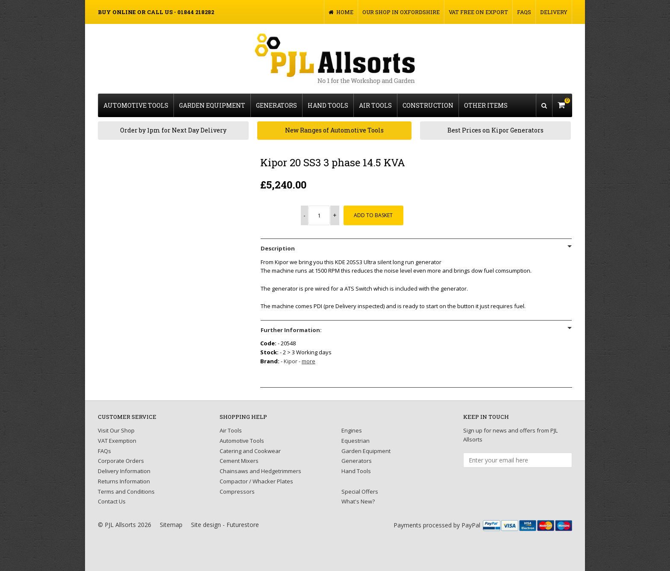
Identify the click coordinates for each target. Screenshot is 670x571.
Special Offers (359, 491)
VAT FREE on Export (478, 12)
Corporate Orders (121, 461)
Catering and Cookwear (250, 451)
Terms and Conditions (126, 491)
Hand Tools (328, 105)
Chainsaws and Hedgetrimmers (260, 471)
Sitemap (171, 525)
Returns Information (124, 481)
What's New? (358, 501)
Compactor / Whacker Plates (256, 481)
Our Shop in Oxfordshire (401, 12)
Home (341, 12)
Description (278, 248)
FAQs (524, 12)
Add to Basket (373, 215)
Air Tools (375, 105)
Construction (428, 105)
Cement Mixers (239, 461)
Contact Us (112, 501)
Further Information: (291, 330)
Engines (351, 430)
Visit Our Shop (116, 430)
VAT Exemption (117, 440)
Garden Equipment (212, 105)
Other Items (486, 105)
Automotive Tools (135, 105)
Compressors (237, 491)
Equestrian (355, 440)
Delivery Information (124, 471)
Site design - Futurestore (225, 525)
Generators (276, 105)
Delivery (553, 12)
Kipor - (299, 361)
